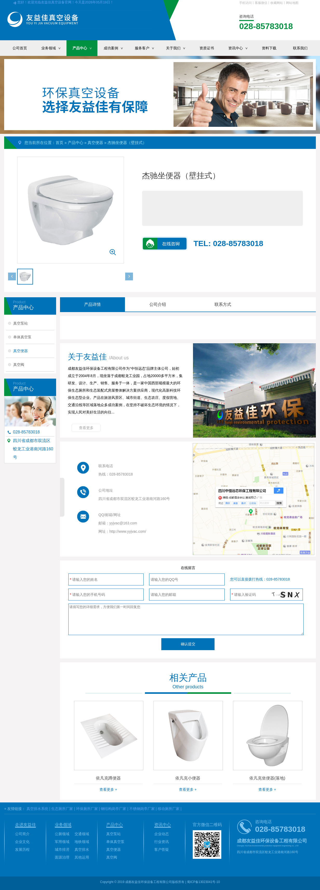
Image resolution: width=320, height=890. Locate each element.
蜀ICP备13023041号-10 (203, 882)
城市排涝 (62, 849)
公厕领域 (62, 834)
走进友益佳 (25, 824)
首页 (59, 142)
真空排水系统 (37, 809)
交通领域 (82, 834)
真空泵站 (20, 323)
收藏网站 (276, 3)
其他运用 (82, 857)
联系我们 (300, 48)
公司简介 (22, 834)
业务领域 (53, 48)
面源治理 (62, 857)
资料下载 (269, 48)
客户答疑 (161, 849)
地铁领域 (82, 842)
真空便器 (95, 142)
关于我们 (178, 48)
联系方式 (223, 304)
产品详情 (92, 304)
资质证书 (206, 48)
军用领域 (62, 842)
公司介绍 (157, 304)
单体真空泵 (22, 337)
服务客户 (147, 48)
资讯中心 (240, 48)
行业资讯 (161, 842)
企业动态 (161, 834)
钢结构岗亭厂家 (113, 809)
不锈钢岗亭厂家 (142, 809)
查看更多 (86, 428)
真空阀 (18, 364)
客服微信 (261, 3)
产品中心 (84, 48)
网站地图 (292, 3)
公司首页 (19, 48)
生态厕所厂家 (62, 809)
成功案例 (116, 48)
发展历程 (22, 849)
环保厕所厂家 (87, 809)
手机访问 (245, 3)
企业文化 (22, 842)
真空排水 (82, 849)
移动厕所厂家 (168, 809)
